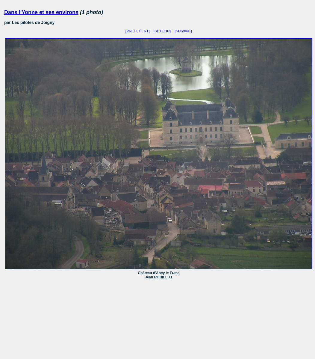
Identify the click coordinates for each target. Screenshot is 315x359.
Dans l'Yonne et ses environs (41, 12)
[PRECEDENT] (137, 31)
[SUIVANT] (183, 31)
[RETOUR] (162, 31)
